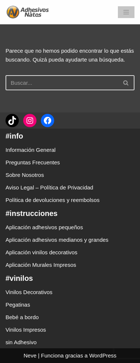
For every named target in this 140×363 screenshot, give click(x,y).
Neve (30, 355)
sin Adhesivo (21, 342)
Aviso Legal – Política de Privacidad (49, 187)
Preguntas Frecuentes (33, 162)
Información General (31, 150)
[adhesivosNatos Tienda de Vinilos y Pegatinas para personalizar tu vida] (29, 12)
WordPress (102, 355)
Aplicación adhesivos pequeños (44, 227)
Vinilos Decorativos (29, 292)
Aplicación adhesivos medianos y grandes (57, 240)
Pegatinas (18, 304)
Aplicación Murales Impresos (41, 265)
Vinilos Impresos (26, 330)
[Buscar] (62, 82)
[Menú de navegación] (126, 12)
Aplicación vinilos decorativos (41, 252)
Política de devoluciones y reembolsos (52, 200)
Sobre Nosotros (25, 175)
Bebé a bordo (22, 317)
